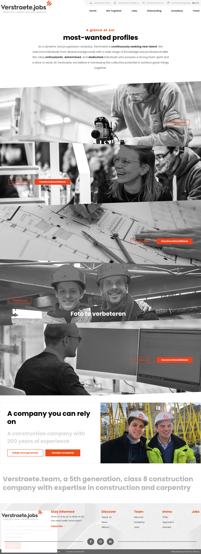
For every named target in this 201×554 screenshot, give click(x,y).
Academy (177, 10)
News (104, 522)
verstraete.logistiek (179, 3)
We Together (114, 10)
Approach (168, 522)
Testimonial (178, 122)
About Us (107, 517)
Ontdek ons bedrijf (63, 452)
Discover (139, 517)
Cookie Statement (75, 551)
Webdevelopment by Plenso (185, 552)
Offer (165, 517)
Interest (166, 527)
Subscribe (58, 526)
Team (196, 10)
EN (198, 3)
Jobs (134, 10)
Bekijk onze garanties (25, 452)
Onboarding (154, 10)
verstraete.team (100, 3)
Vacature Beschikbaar (52, 181)
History (105, 527)
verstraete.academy (126, 3)
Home (92, 10)
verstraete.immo (153, 3)
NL (193, 3)
